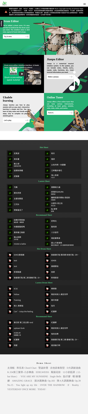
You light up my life (26, 376)
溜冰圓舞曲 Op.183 (44, 371)
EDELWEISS (42, 363)
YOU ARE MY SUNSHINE (34, 367)
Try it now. (16, 36)
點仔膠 (67, 367)
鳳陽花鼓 (56, 363)
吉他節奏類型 (57, 359)
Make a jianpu (60, 77)
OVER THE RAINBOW (52, 376)
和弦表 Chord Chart (26, 359)
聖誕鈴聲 (43, 359)
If (68, 376)
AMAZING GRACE (22, 371)
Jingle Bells (55, 367)
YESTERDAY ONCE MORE (21, 380)
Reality (75, 376)
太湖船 (11, 359)
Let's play (16, 120)
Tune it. (60, 113)
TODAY (42, 380)
